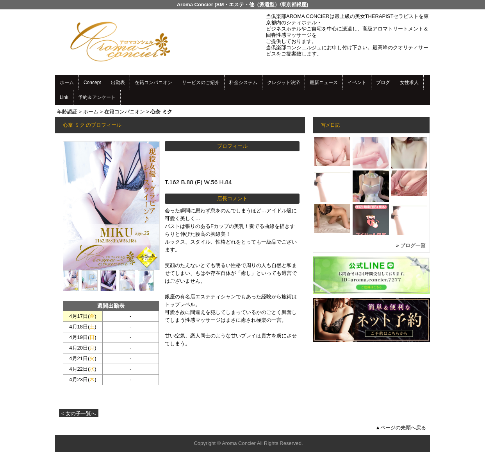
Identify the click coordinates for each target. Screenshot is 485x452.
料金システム (243, 82)
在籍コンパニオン (153, 82)
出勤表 (118, 82)
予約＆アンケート (97, 97)
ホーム (67, 82)
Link (64, 97)
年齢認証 (67, 112)
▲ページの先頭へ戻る (400, 427)
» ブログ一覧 (411, 245)
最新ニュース (324, 82)
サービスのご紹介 (200, 82)
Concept (92, 82)
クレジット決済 (283, 82)
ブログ (383, 82)
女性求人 (409, 82)
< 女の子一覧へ (78, 413)
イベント (357, 82)
